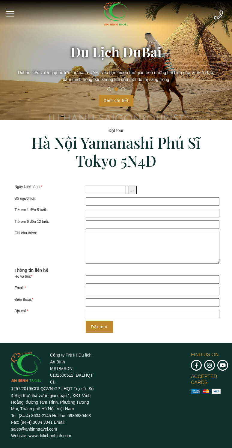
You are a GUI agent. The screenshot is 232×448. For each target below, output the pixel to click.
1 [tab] (109, 89)
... (133, 189)
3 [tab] (123, 89)
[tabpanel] (116, 60)
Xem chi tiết (116, 100)
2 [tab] (116, 89)
